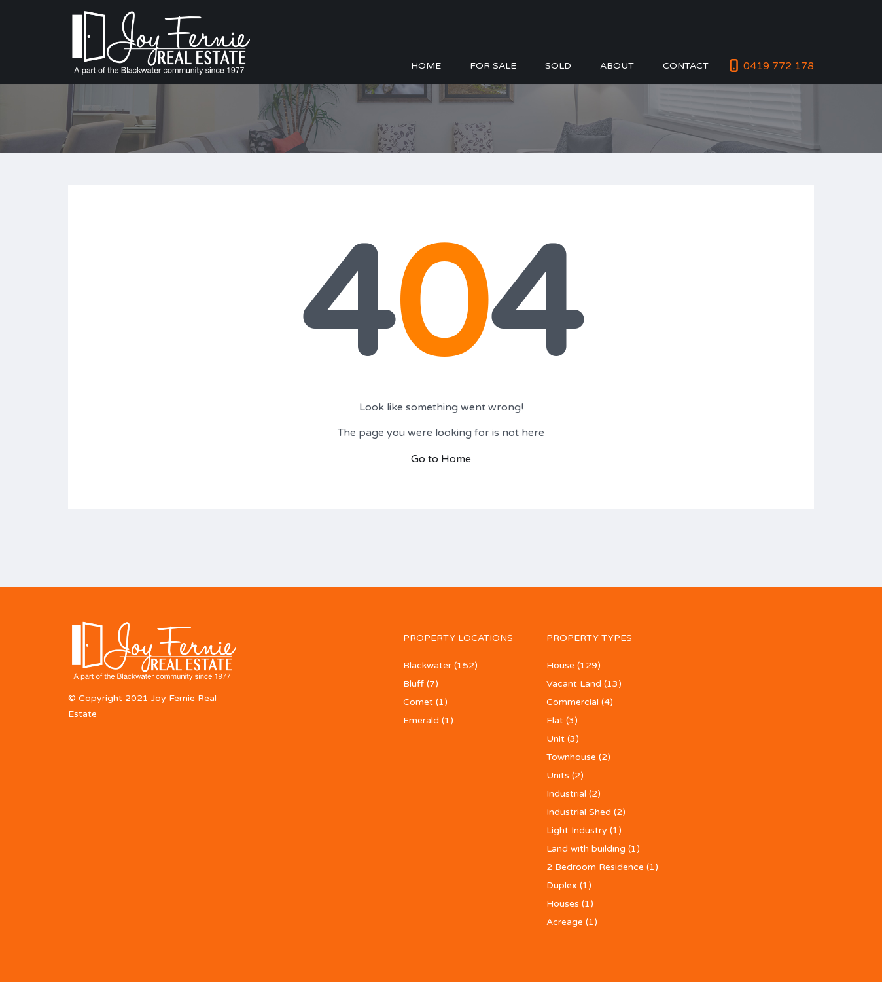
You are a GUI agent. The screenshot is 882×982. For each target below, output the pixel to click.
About (617, 65)
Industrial (566, 793)
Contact (686, 65)
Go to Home (441, 458)
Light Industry (576, 830)
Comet (418, 702)
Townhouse (571, 757)
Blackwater (427, 665)
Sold (558, 65)
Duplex (561, 885)
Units (557, 775)
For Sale (493, 65)
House (560, 665)
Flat (554, 720)
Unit (555, 738)
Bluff (413, 683)
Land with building (586, 848)
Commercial (572, 702)
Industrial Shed (578, 812)
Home (426, 65)
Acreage (564, 922)
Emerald (421, 720)
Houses (562, 903)
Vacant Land (573, 683)
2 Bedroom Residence (595, 867)
